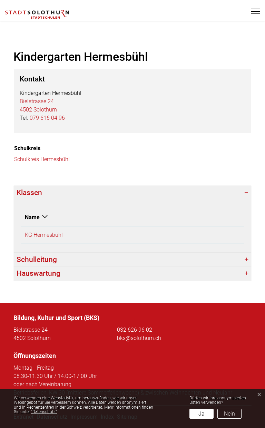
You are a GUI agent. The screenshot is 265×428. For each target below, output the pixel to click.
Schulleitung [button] (37, 259)
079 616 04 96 (47, 118)
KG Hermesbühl (44, 235)
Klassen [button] (29, 192)
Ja (201, 413)
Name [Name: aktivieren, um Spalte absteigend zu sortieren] (32, 217)
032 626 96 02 (134, 330)
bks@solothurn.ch (139, 338)
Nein (229, 413)
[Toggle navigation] (252, 11)
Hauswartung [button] (38, 273)
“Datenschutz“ (44, 411)
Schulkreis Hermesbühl (42, 159)
